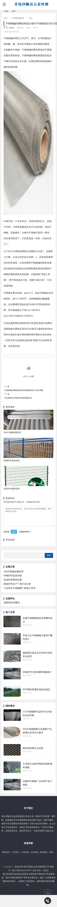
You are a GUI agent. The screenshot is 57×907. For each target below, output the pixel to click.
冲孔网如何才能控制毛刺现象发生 (18, 398)
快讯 (51, 855)
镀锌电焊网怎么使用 (33, 751)
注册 (13, 11)
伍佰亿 (46, 873)
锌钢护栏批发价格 (12, 460)
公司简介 (16, 855)
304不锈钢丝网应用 (12, 432)
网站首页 (6, 855)
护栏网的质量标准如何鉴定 (36, 692)
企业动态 (34, 855)
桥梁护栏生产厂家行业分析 (17, 587)
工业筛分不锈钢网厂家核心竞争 (20, 591)
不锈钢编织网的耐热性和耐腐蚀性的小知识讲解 (23, 390)
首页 (6, 18)
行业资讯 (25, 855)
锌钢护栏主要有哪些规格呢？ (37, 675)
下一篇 (6, 394)
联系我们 (44, 855)
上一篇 (6, 386)
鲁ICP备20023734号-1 (22, 873)
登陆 (6, 11)
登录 (14, 535)
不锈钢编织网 (18, 18)
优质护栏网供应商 (12, 488)
